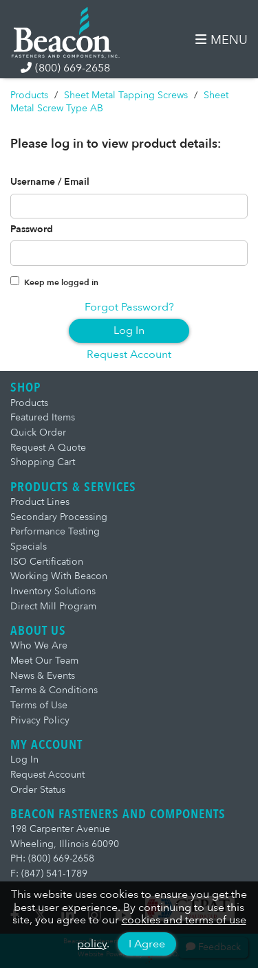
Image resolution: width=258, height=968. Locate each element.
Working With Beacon (58, 576)
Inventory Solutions (53, 591)
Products (29, 95)
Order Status (37, 789)
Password (31, 229)
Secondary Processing (58, 517)
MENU (221, 40)
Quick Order (38, 432)
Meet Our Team (44, 660)
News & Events (42, 675)
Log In (129, 330)
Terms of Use (38, 705)
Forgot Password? (129, 307)
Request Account (129, 354)
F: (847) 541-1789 (48, 873)
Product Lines (39, 501)
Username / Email (49, 182)
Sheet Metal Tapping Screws (126, 95)
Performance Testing (55, 531)
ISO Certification (46, 561)
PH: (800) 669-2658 (52, 858)
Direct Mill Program (53, 606)
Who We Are (38, 645)
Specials (28, 546)
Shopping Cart (42, 462)
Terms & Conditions (54, 690)
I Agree (147, 944)
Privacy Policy (39, 720)
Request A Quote (48, 447)
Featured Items (42, 417)
